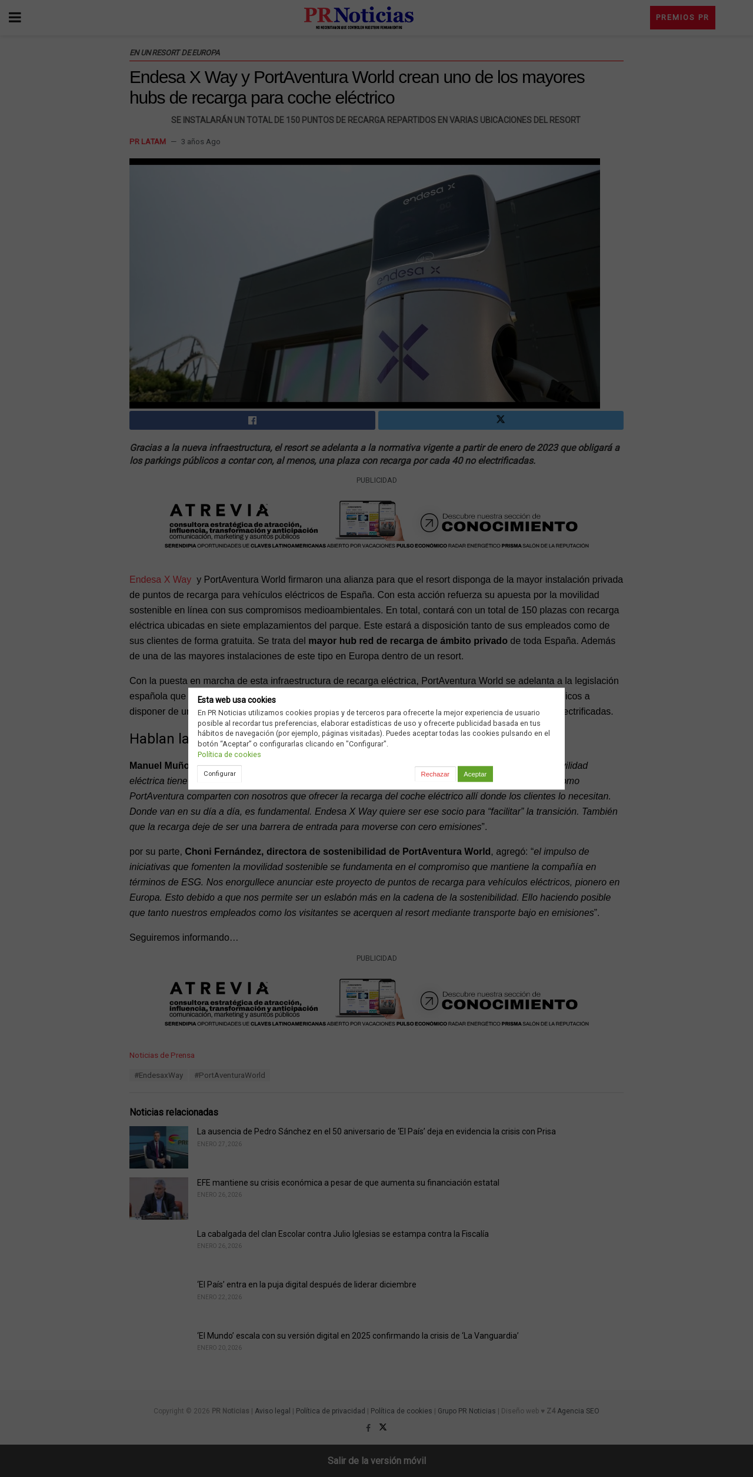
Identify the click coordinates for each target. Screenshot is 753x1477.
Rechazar (435, 774)
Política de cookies (229, 754)
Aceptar (475, 774)
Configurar (220, 773)
